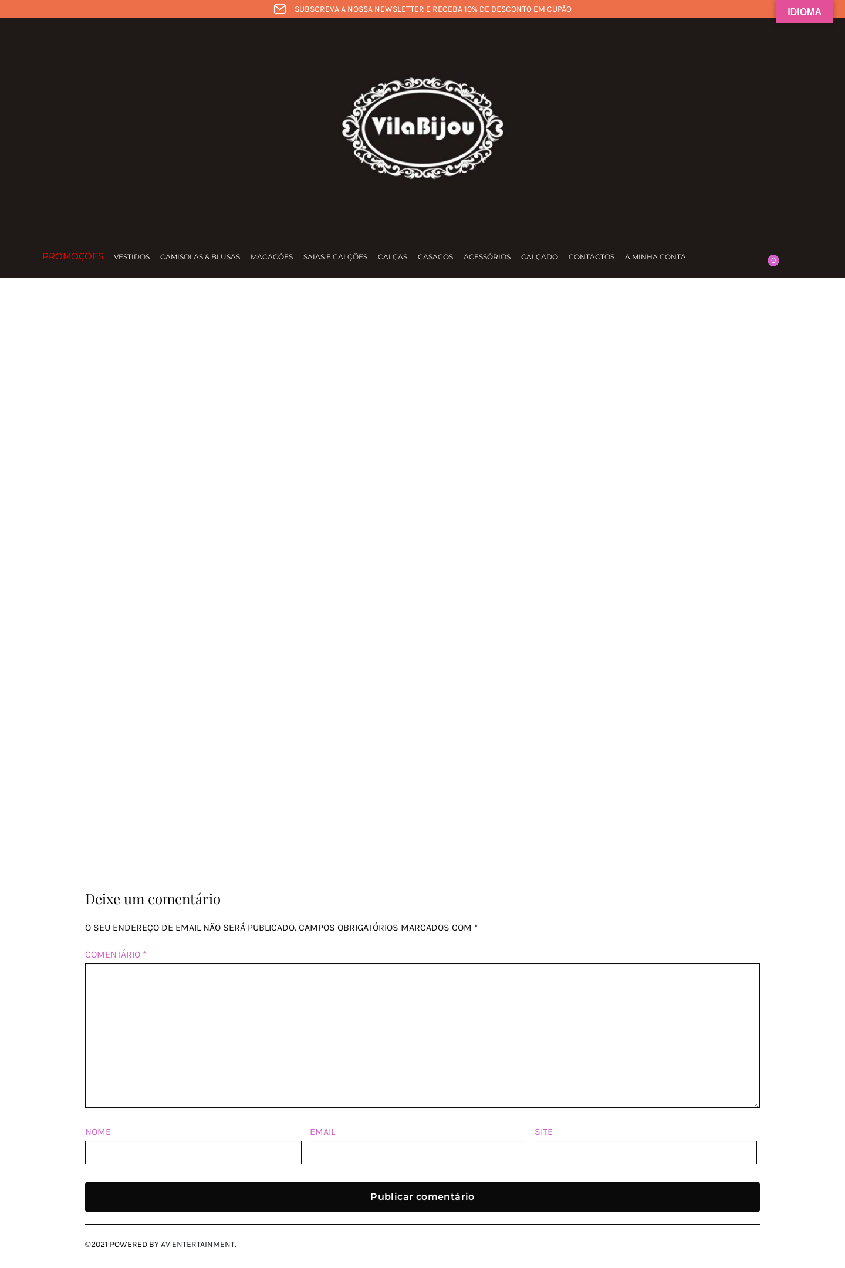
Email (322, 1131)
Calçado (539, 256)
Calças (392, 256)
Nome (98, 1131)
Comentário (116, 954)
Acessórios (487, 256)
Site (544, 1131)
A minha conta (655, 256)
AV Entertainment (198, 1244)
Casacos (435, 256)
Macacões (272, 256)
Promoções (72, 256)
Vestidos (132, 256)
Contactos (591, 256)
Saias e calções (335, 256)
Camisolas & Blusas (200, 256)
